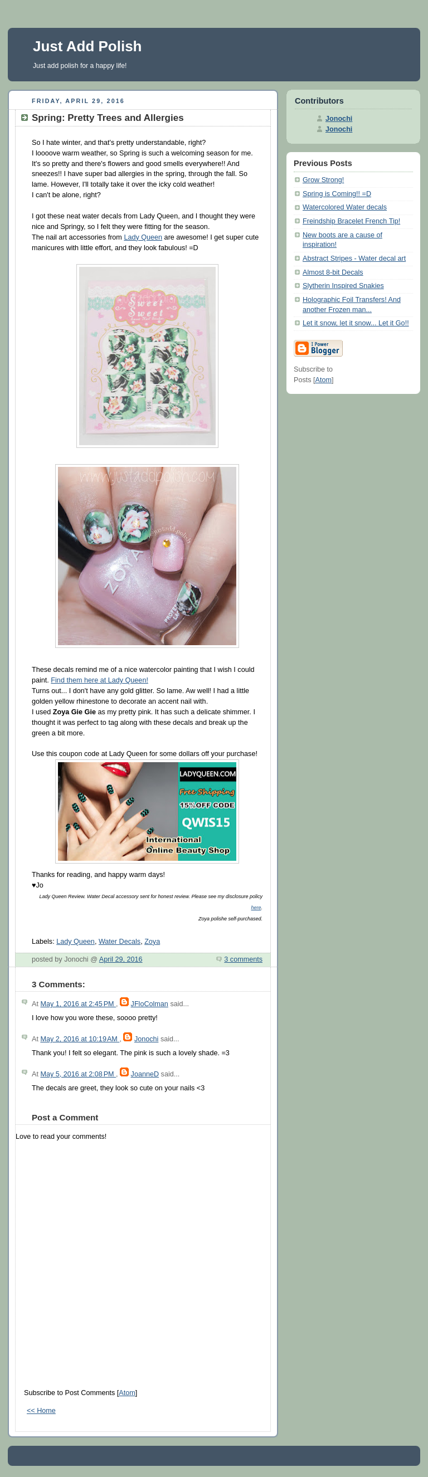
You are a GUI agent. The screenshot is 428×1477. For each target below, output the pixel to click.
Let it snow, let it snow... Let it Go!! (356, 323)
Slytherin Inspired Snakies (343, 286)
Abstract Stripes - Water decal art (354, 258)
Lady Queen (143, 237)
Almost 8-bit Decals (333, 272)
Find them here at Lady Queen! (99, 680)
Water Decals (119, 941)
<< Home (41, 1411)
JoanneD (145, 1074)
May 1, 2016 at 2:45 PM (78, 1004)
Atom (127, 1393)
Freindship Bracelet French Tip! (351, 221)
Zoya (152, 941)
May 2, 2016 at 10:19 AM (79, 1039)
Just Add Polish (87, 46)
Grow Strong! (323, 180)
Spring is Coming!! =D (337, 194)
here (256, 907)
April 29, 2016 (121, 959)
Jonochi (146, 1039)
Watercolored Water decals (345, 207)
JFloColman (149, 1004)
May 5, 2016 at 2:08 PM (78, 1074)
